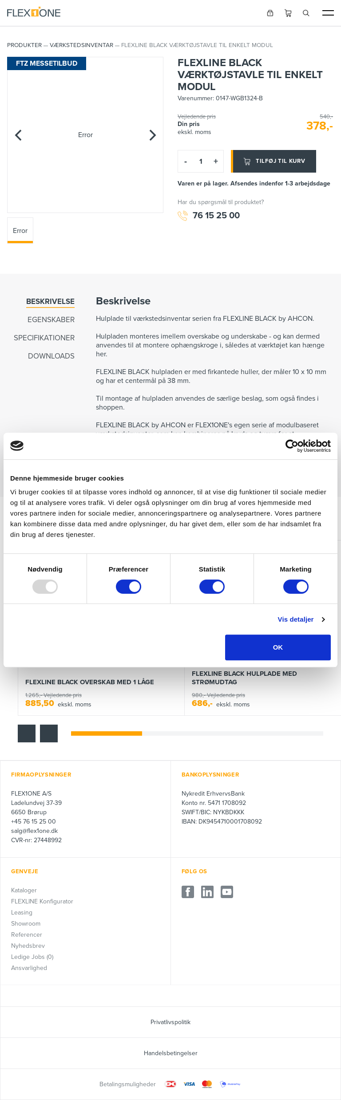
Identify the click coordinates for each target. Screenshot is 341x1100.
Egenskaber (51, 319)
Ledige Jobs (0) (32, 957)
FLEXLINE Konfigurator (42, 901)
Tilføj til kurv (273, 161)
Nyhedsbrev (28, 946)
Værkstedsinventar (81, 45)
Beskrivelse (50, 301)
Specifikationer (44, 338)
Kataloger (24, 890)
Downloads (51, 356)
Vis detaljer (296, 619)
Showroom (25, 923)
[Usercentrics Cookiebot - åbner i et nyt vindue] (292, 446)
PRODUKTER (24, 45)
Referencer (26, 934)
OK (278, 647)
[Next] (152, 135)
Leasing (21, 912)
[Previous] (18, 135)
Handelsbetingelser (171, 1053)
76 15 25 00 (209, 215)
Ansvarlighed (29, 968)
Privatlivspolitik (170, 1022)
